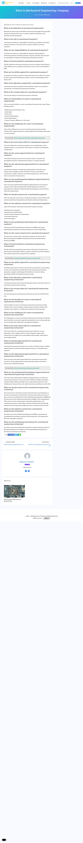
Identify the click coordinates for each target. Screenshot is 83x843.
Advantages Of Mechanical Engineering (12, 500)
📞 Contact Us (52, 3)
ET (42, 518)
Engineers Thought (27, 462)
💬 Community (35, 3)
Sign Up (78, 3)
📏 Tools (28, 3)
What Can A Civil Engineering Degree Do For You (39, 445)
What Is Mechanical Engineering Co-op (13, 444)
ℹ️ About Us (44, 3)
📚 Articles (21, 3)
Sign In (72, 3)
